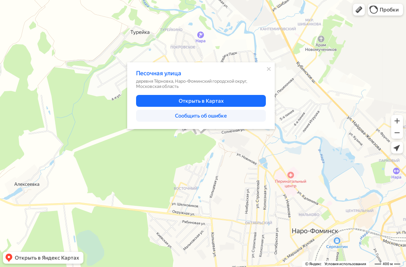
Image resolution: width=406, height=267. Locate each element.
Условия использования (345, 264)
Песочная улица (158, 73)
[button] (359, 10)
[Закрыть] (269, 69)
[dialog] (201, 95)
